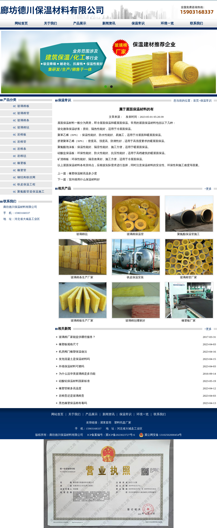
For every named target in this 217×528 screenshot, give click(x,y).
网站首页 (21, 23)
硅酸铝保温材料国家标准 (74, 381)
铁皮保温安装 (135, 277)
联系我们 (196, 23)
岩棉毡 (21, 155)
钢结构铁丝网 (26, 177)
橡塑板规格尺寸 (69, 344)
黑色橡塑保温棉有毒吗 (73, 403)
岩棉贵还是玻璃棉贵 (71, 395)
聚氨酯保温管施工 (188, 234)
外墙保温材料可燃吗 (71, 366)
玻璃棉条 (23, 120)
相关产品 (64, 188)
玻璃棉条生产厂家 (82, 277)
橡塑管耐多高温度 (70, 388)
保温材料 (68, 122)
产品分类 (9, 100)
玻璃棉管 (23, 113)
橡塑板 (21, 163)
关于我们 (50, 23)
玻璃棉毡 (23, 127)
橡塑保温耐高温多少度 (83, 173)
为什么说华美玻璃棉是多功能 (77, 373)
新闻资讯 (108, 23)
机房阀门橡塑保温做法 (73, 351)
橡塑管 (21, 170)
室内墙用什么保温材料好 (84, 179)
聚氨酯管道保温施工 (31, 191)
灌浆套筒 (105, 422)
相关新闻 (64, 328)
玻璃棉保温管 (135, 234)
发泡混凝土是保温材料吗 (74, 359)
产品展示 (79, 23)
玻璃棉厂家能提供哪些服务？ (77, 337)
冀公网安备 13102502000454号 (160, 435)
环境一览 (167, 23)
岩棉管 (21, 141)
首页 (196, 100)
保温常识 (138, 23)
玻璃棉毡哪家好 (135, 320)
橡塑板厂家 (189, 320)
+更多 (208, 188)
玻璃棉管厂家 (188, 277)
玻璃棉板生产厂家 (82, 320)
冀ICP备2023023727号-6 (120, 434)
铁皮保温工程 (26, 184)
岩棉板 (21, 134)
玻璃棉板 (23, 106)
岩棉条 (21, 148)
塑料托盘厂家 (122, 422)
